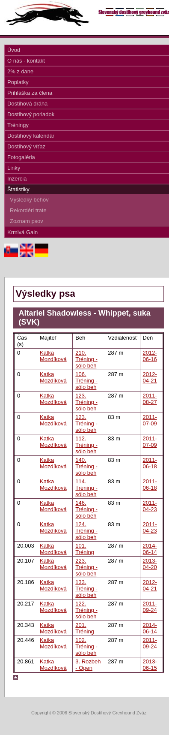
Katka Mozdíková (53, 355)
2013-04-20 (150, 563)
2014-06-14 (150, 548)
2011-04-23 (150, 506)
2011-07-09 (150, 420)
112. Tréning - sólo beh (86, 445)
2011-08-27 (150, 398)
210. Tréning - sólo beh (86, 359)
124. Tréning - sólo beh (86, 530)
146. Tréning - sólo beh (86, 509)
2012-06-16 (150, 355)
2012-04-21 (150, 377)
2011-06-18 (150, 463)
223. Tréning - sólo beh (86, 567)
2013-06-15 (150, 664)
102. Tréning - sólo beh (86, 646)
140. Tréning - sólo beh (86, 466)
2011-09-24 (150, 606)
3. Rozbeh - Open (88, 664)
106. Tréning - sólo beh (86, 380)
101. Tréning (84, 548)
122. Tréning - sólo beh (86, 610)
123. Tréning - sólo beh (86, 402)
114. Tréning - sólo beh (86, 487)
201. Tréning (84, 628)
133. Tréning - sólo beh (86, 588)
